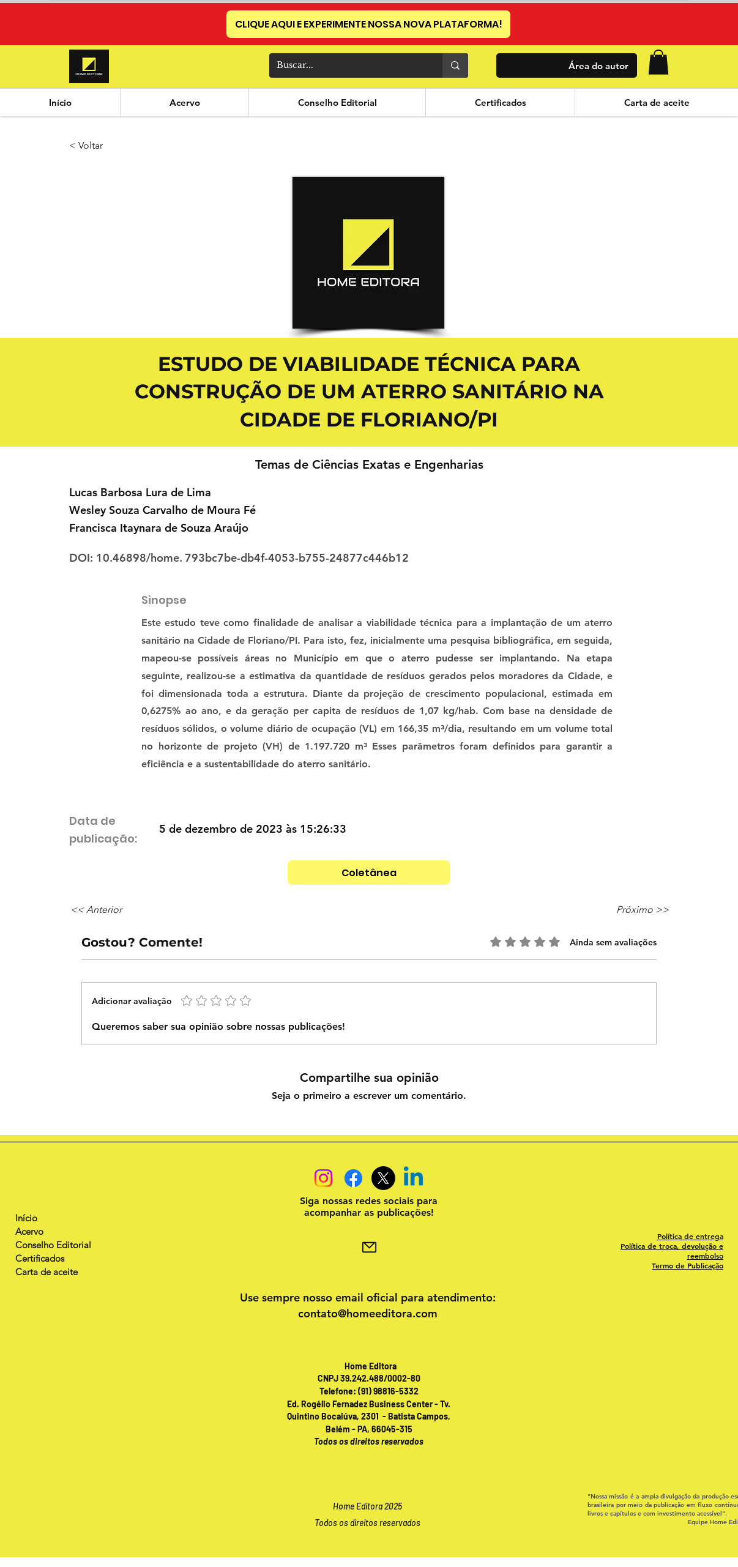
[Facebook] (353, 1178)
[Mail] (369, 1247)
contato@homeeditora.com (368, 1313)
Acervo (29, 1231)
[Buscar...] (347, 65)
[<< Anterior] (110, 910)
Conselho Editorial (53, 1245)
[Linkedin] (413, 1178)
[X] (383, 1178)
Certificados (39, 1258)
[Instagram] (323, 1178)
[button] (658, 62)
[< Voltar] (109, 146)
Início (26, 1218)
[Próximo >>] (638, 910)
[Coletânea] (369, 872)
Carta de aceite (46, 1272)
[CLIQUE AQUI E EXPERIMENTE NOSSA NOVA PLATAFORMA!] (368, 24)
